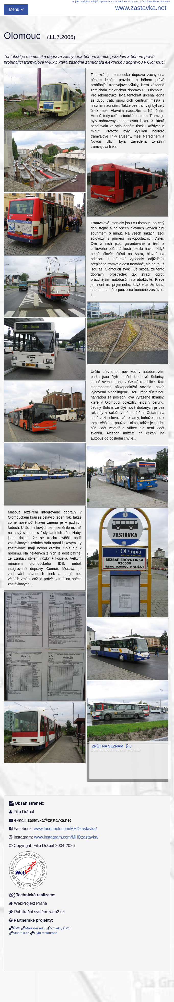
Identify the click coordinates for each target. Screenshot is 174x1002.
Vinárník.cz (21, 933)
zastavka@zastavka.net (49, 820)
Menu (14, 9)
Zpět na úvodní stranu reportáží (116, 750)
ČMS (16, 928)
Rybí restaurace (45, 933)
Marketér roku (35, 928)
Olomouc (164, 1)
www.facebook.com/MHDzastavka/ (65, 828)
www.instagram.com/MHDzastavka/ (66, 837)
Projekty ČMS (61, 928)
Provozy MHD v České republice (141, 1)
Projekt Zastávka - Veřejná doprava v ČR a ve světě (97, 1)
